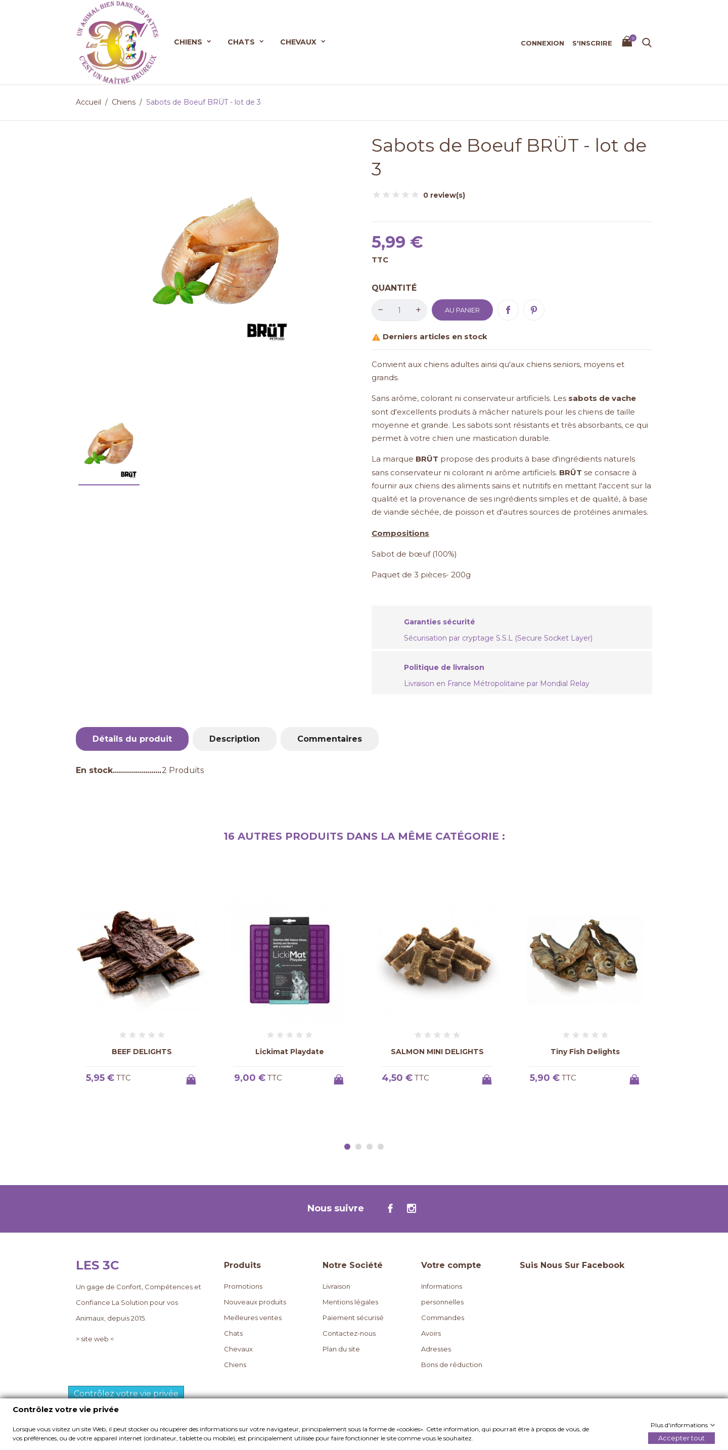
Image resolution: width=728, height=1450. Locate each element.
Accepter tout (681, 1437)
